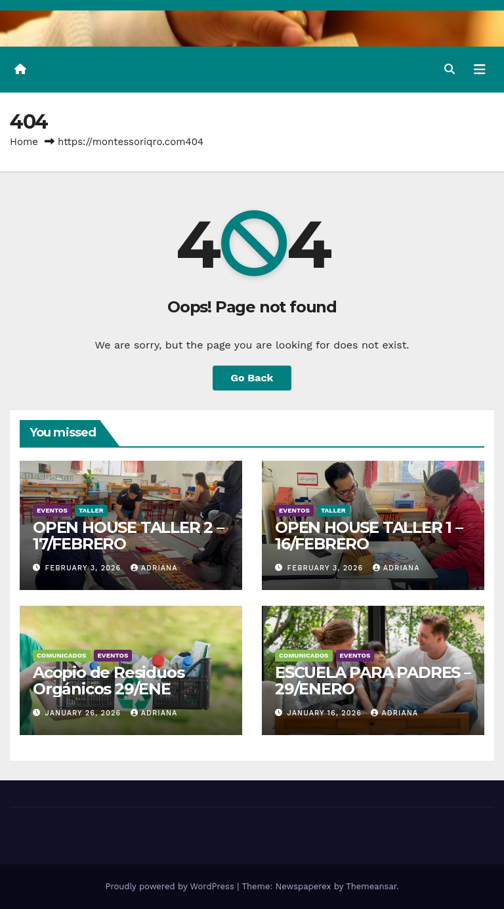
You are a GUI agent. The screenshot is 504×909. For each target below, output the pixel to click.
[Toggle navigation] (479, 69)
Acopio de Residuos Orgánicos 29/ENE (108, 680)
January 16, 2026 (326, 713)
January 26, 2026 (84, 713)
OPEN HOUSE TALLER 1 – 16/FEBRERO (369, 535)
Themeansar (371, 886)
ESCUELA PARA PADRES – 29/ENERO (373, 680)
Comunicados (62, 655)
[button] (449, 69)
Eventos (52, 510)
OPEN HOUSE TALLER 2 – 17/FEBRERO (128, 535)
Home (24, 142)
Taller (91, 510)
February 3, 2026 (84, 568)
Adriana (154, 568)
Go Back (252, 377)
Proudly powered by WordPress (171, 886)
